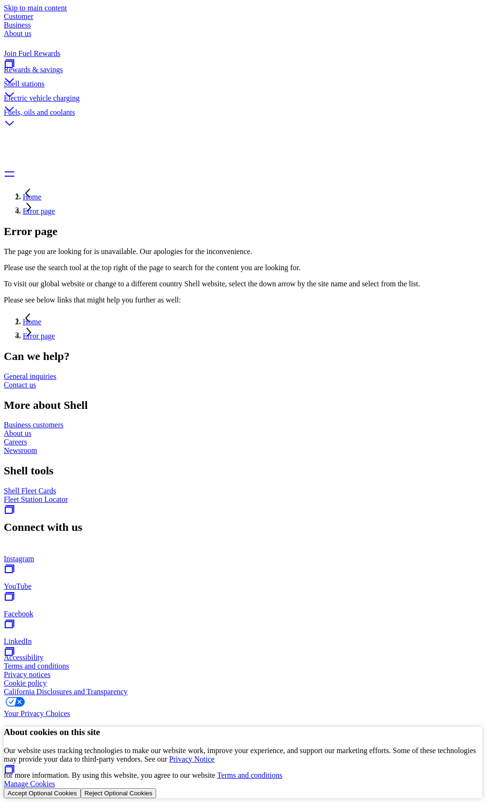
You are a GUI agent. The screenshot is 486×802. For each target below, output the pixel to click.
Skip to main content (35, 8)
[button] (243, 73)
